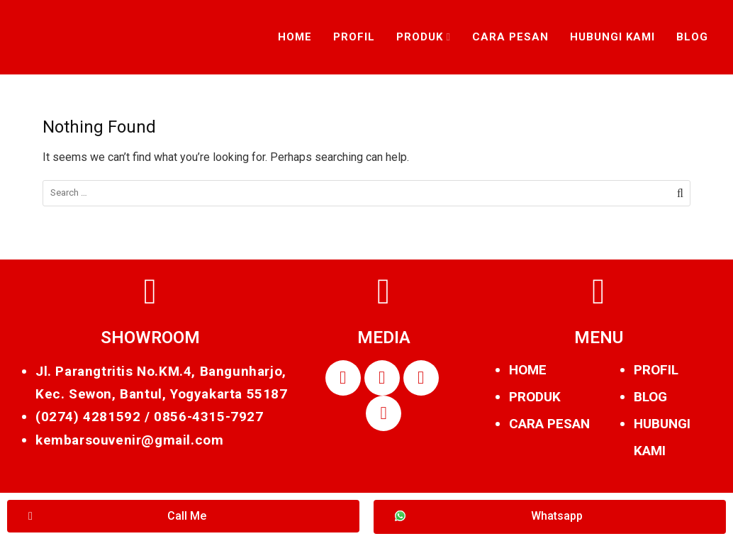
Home (295, 36)
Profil (354, 36)
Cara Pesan (510, 36)
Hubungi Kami (612, 36)
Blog (692, 36)
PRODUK (535, 397)
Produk (419, 36)
